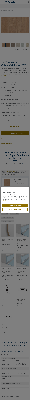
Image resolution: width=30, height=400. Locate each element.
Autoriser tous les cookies (15, 205)
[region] (15, 200)
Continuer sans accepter (23, 188)
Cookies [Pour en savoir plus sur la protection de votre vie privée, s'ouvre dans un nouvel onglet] (5, 200)
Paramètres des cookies (15, 209)
